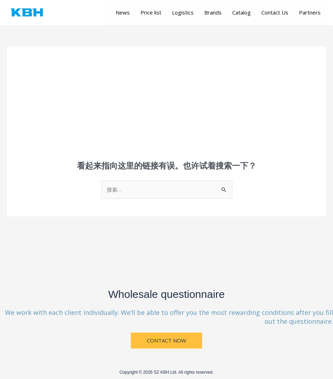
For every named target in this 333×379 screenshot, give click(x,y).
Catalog (241, 12)
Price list (150, 12)
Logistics (183, 12)
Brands (213, 12)
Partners (310, 12)
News (123, 12)
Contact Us (274, 12)
